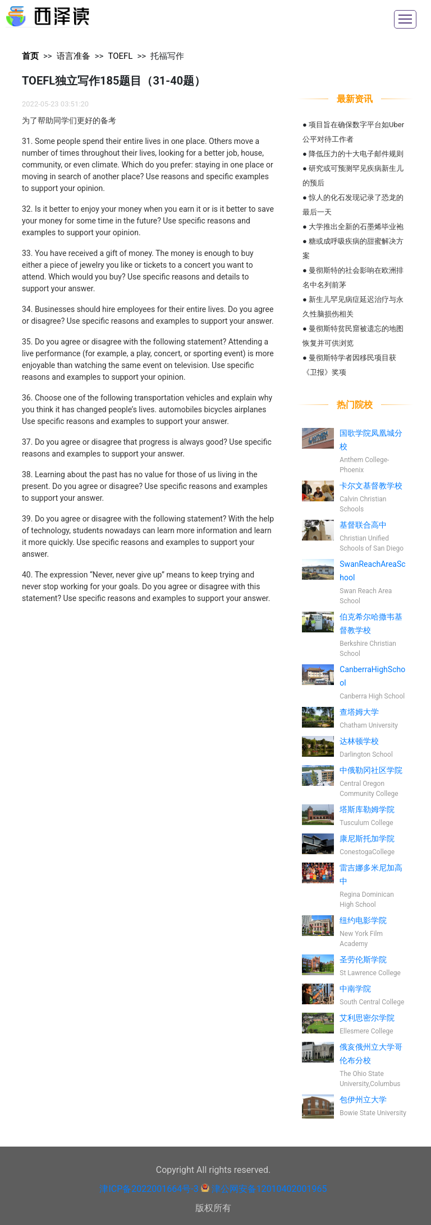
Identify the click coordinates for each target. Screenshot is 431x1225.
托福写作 (167, 56)
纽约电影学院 (363, 920)
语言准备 (73, 56)
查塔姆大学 (359, 711)
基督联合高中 (363, 524)
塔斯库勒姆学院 (367, 809)
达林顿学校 (359, 741)
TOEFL (120, 56)
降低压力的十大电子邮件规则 (356, 154)
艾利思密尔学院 (367, 1017)
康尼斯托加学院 (367, 838)
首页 (30, 56)
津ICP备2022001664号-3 (148, 1189)
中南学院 (355, 988)
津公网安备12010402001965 (269, 1189)
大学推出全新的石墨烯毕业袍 (356, 226)
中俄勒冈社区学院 (371, 770)
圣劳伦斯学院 (363, 959)
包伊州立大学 (363, 1099)
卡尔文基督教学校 (371, 485)
